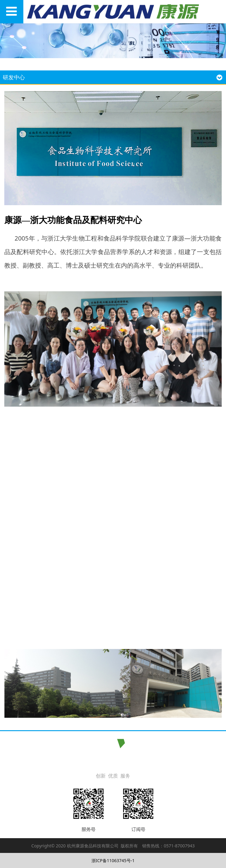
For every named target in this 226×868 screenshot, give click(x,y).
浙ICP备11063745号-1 (113, 860)
